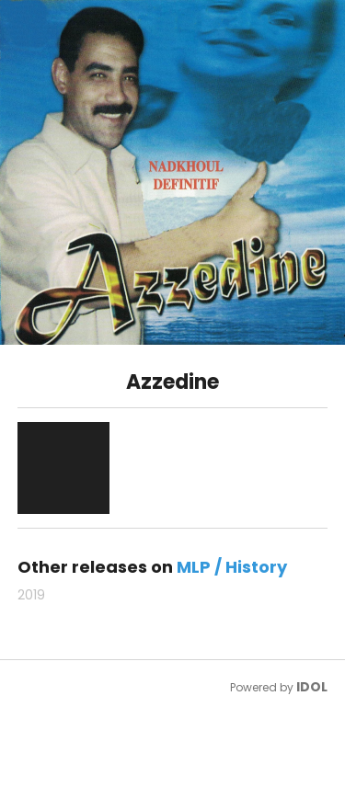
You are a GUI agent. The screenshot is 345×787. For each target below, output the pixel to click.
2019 (31, 595)
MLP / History (232, 566)
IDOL (312, 687)
